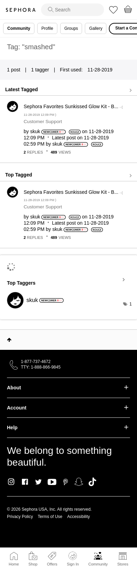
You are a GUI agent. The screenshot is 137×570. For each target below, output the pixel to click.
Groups (71, 28)
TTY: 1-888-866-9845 (41, 367)
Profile (47, 28)
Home (14, 564)
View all (68, 90)
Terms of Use (50, 516)
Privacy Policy (20, 516)
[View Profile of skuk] (35, 131)
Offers (52, 564)
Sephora (20, 10)
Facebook (25, 482)
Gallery (95, 28)
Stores (122, 564)
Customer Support (43, 121)
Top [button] (9, 340)
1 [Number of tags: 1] (130, 304)
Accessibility (78, 516)
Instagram (11, 482)
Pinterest (65, 482)
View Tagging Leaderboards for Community (68, 280)
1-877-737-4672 (35, 361)
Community (98, 564)
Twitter (38, 482)
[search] (72, 9)
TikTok (92, 482)
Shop (33, 564)
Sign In (73, 559)
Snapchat (78, 482)
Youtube (52, 482)
